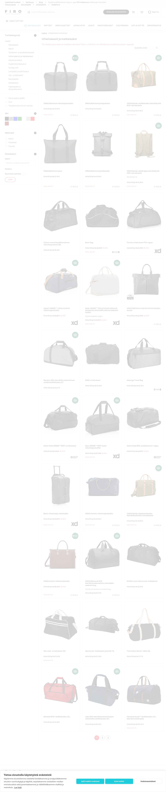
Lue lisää (18, 787)
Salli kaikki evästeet (90, 781)
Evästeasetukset (148, 781)
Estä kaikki (119, 781)
